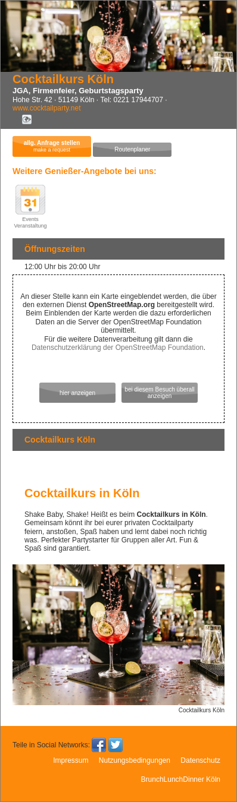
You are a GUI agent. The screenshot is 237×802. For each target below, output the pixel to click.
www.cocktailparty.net (47, 108)
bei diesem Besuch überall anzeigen (159, 392)
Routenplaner (132, 149)
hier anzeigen (77, 393)
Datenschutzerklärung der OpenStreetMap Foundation (118, 347)
